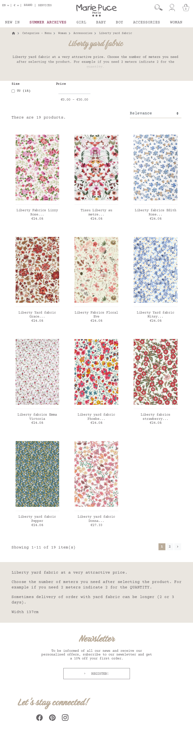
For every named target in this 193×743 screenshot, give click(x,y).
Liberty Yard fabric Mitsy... (155, 315)
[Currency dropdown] (17, 5)
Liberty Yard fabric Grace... (37, 315)
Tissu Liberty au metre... (96, 213)
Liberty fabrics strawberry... (155, 417)
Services (45, 5)
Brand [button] (28, 5)
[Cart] (185, 7)
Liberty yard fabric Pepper (37, 519)
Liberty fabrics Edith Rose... (155, 213)
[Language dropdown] (6, 5)
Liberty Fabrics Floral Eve (96, 315)
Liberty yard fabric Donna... (96, 519)
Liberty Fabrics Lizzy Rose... (37, 213)
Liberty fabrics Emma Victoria (37, 417)
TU (24, 91)
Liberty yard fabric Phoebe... (96, 417)
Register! (99, 674)
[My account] (172, 7)
